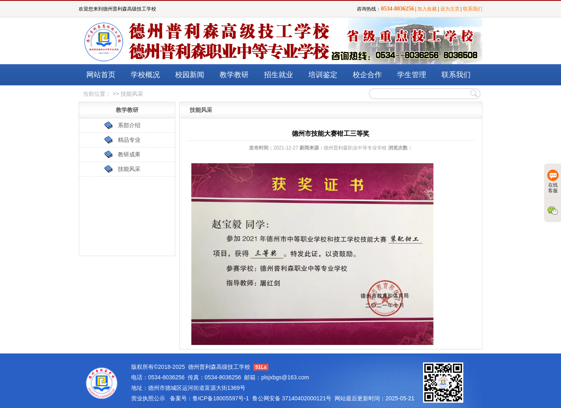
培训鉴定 (322, 75)
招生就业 (278, 75)
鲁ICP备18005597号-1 (221, 398)
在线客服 (553, 181)
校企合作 (367, 75)
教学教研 (234, 75)
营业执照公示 (148, 398)
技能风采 (129, 169)
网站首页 (100, 75)
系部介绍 (129, 125)
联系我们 (472, 9)
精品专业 (129, 140)
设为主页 (450, 9)
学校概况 (145, 75)
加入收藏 (427, 9)
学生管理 (411, 75)
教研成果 (129, 154)
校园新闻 (189, 75)
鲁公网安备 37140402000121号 (292, 398)
